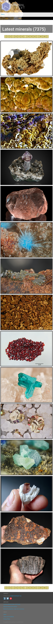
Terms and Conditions (8, 616)
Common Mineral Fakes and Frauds (11, 604)
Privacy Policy (6, 619)
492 (45, 36)
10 (16, 36)
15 (31, 36)
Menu (3, 14)
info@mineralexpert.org (15, 595)
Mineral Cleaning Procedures (10, 606)
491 (41, 36)
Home (6, 18)
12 (22, 36)
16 (34, 36)
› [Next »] (47, 36)
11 (19, 36)
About (4, 614)
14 (28, 36)
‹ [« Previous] (5, 36)
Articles (20, 18)
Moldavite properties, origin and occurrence (13, 609)
